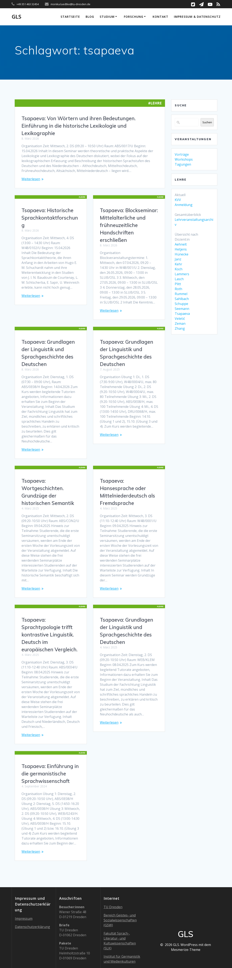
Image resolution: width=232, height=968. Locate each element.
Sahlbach (182, 298)
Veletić (180, 318)
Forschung (133, 17)
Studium (107, 17)
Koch (178, 269)
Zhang (180, 328)
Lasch (179, 279)
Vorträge (182, 154)
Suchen (207, 122)
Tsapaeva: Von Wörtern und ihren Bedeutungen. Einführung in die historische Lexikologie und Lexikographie (79, 125)
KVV (178, 200)
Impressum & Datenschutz (197, 17)
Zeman (180, 323)
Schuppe (181, 303)
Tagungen (183, 164)
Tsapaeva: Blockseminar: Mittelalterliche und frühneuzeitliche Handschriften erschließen (129, 225)
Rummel (181, 294)
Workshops (184, 159)
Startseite (70, 17)
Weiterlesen (31, 179)
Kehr (178, 264)
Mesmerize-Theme (185, 922)
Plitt (178, 284)
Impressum (23, 891)
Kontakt (160, 17)
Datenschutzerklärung (32, 899)
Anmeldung (184, 204)
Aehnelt (181, 244)
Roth (178, 289)
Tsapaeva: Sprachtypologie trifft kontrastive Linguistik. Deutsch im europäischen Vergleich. (50, 620)
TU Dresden (113, 880)
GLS (16, 16)
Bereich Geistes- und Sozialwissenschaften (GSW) (120, 893)
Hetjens (181, 249)
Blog (90, 17)
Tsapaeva (182, 313)
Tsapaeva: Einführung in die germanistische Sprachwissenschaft (128, 746)
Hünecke (181, 254)
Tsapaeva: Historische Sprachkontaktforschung (50, 217)
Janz (178, 259)
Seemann (182, 308)
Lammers (182, 274)
